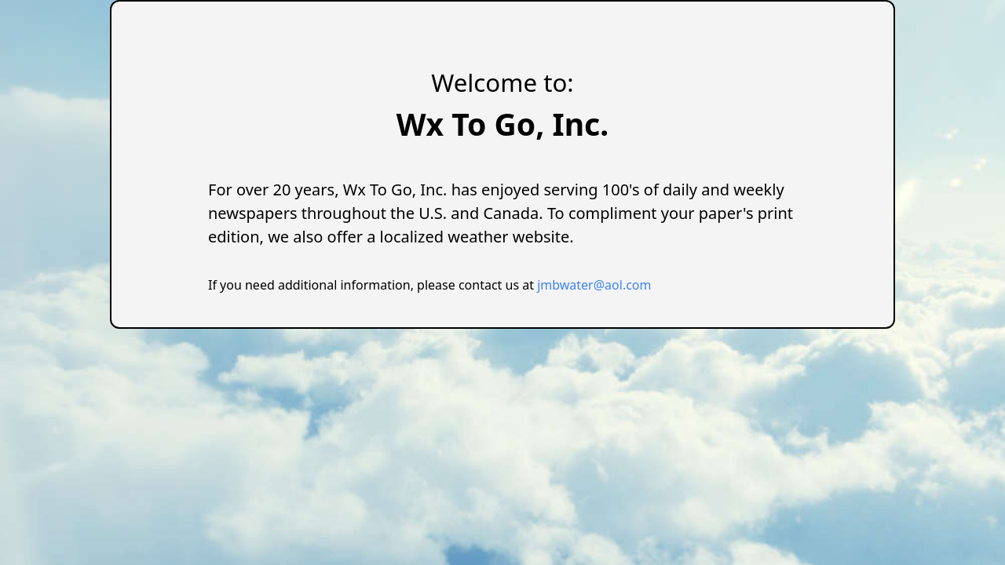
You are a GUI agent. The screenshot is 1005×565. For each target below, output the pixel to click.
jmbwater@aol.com (594, 284)
